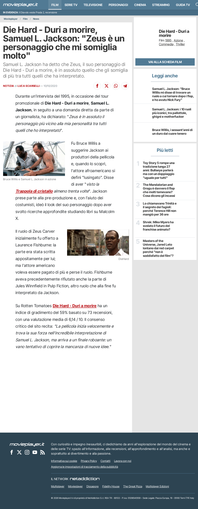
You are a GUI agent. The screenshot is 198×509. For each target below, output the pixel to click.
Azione (178, 40)
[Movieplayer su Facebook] (11, 452)
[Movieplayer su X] (19, 452)
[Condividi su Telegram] (125, 86)
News (36, 18)
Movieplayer (11, 18)
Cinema (140, 5)
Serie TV (71, 5)
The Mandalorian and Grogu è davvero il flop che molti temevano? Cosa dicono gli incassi (159, 190)
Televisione (93, 5)
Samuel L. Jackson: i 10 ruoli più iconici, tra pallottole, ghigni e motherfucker (171, 112)
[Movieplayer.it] (20, 5)
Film (54, 5)
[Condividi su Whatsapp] (116, 86)
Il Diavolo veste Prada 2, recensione (38, 12)
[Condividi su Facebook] (97, 86)
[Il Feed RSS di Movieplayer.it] (42, 452)
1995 (168, 40)
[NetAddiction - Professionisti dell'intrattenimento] (84, 479)
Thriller (180, 44)
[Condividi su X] (106, 86)
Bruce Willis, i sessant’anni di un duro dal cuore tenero (172, 131)
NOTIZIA (8, 85)
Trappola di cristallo (34, 191)
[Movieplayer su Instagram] (27, 452)
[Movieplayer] (27, 444)
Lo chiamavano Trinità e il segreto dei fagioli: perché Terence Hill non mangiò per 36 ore (160, 209)
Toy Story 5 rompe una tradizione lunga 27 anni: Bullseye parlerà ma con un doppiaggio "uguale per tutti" (159, 170)
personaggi (118, 5)
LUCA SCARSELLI (29, 85)
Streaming (161, 5)
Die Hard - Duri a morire (75, 305)
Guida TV (183, 5)
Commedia (166, 44)
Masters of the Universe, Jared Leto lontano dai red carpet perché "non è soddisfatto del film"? (158, 248)
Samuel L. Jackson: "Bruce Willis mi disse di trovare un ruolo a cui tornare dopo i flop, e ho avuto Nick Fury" (173, 94)
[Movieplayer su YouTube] (35, 452)
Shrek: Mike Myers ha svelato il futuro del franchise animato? (158, 225)
